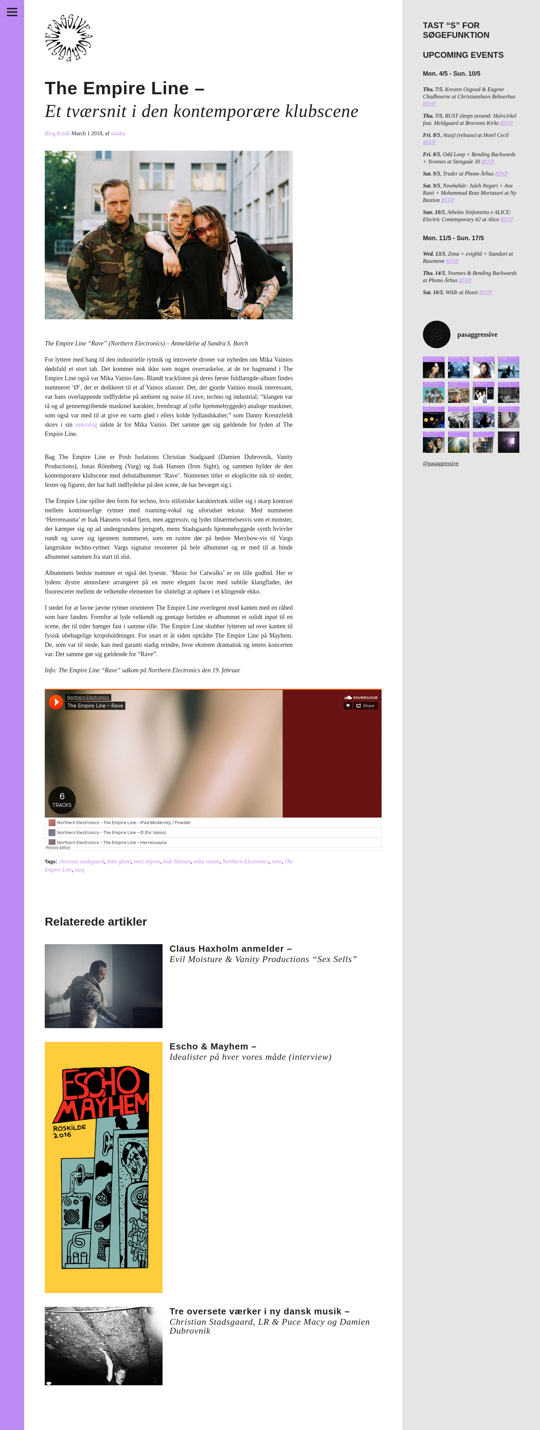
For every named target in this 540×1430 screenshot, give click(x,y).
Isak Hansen (177, 861)
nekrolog (86, 424)
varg (80, 870)
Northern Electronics (245, 861)
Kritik (64, 133)
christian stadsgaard (81, 861)
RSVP (429, 104)
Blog (51, 133)
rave (276, 861)
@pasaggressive (441, 463)
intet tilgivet (147, 861)
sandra (118, 133)
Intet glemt (119, 861)
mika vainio (207, 861)
